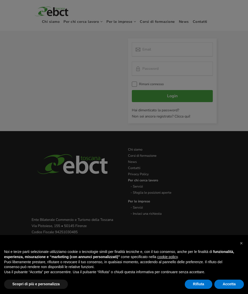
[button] (241, 243)
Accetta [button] (229, 284)
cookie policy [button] (167, 257)
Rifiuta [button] (198, 284)
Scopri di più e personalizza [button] (36, 284)
